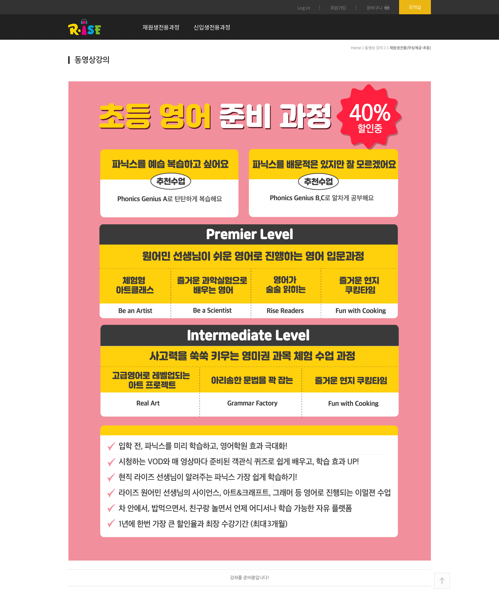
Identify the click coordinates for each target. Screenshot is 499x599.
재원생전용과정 (161, 27)
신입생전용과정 (211, 27)
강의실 (415, 7)
